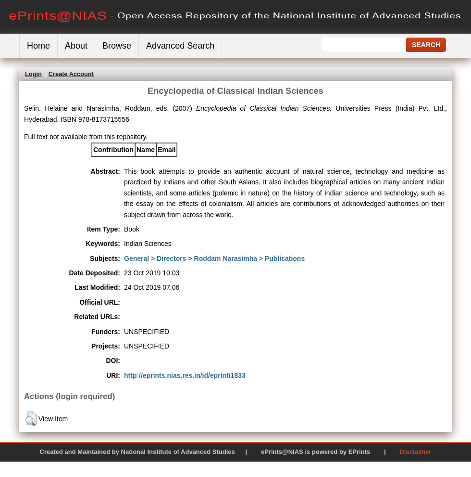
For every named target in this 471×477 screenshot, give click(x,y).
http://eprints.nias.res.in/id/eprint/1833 (185, 375)
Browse (116, 46)
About (76, 46)
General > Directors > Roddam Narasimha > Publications (214, 258)
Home (38, 46)
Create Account (71, 73)
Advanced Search (180, 46)
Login (33, 73)
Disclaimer (416, 451)
